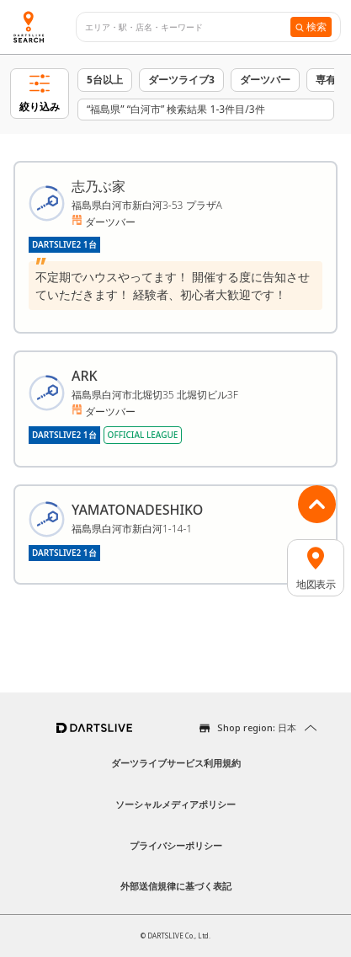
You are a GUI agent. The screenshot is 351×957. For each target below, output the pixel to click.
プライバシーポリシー (176, 845)
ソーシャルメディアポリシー (175, 804)
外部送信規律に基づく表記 (175, 885)
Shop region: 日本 (256, 727)
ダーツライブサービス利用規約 (176, 763)
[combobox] (187, 27)
